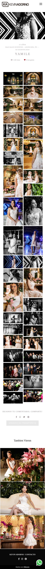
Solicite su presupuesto (22, 423)
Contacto (30, 554)
